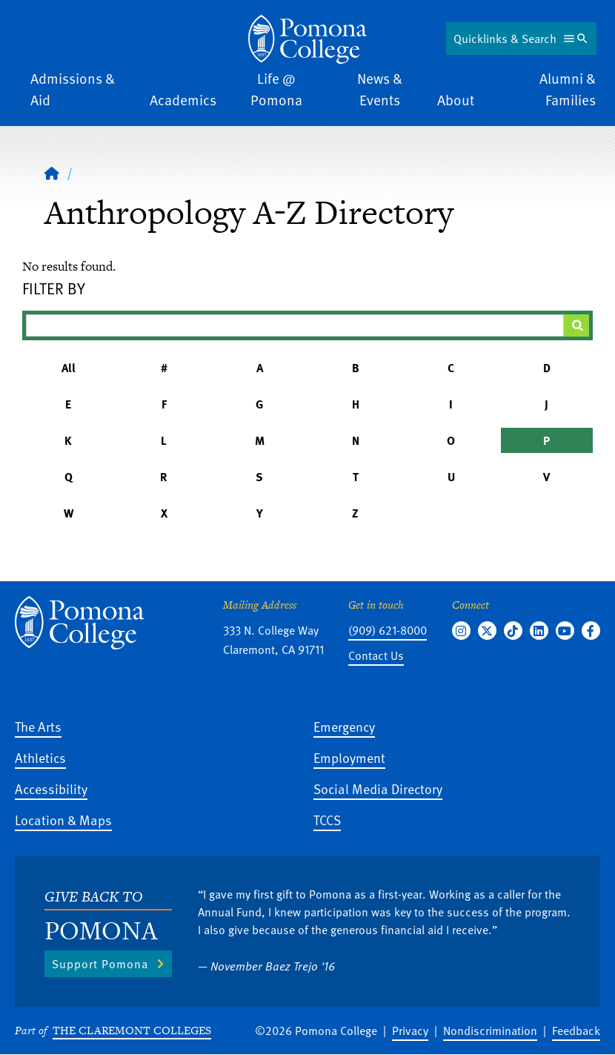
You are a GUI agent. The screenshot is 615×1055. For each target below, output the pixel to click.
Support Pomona (100, 964)
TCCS (327, 820)
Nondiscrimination (490, 1030)
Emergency (344, 726)
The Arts (38, 726)
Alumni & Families (567, 88)
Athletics (40, 757)
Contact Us (376, 655)
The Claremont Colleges (132, 1030)
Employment (349, 757)
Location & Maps (63, 820)
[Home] (307, 39)
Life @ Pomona (276, 88)
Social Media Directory (377, 788)
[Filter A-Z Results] (295, 325)
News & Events (379, 88)
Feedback (576, 1030)
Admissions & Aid (72, 88)
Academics (183, 99)
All (69, 368)
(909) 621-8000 (387, 630)
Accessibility (51, 788)
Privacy (410, 1030)
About (455, 99)
